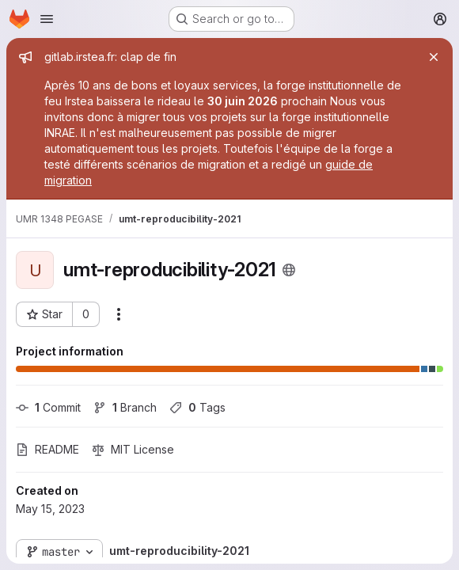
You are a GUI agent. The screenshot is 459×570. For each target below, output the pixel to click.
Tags (197, 407)
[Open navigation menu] (46, 19)
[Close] (433, 57)
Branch (125, 407)
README (47, 449)
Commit (48, 407)
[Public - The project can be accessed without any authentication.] (289, 270)
